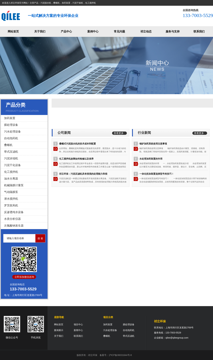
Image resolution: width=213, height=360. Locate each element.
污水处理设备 (12, 131)
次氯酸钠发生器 (14, 225)
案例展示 (58, 330)
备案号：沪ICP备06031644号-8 (116, 355)
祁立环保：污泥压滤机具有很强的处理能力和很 (83, 173)
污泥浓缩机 (11, 158)
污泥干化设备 (12, 165)
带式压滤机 (11, 151)
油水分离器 (11, 178)
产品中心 (66, 31)
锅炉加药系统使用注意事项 (153, 143)
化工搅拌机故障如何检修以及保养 (76, 158)
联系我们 (199, 31)
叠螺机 (8, 145)
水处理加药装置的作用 (150, 158)
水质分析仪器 (12, 218)
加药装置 (9, 118)
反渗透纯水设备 (14, 212)
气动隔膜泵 (11, 192)
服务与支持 (173, 31)
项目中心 (78, 324)
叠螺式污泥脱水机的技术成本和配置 (77, 143)
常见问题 (119, 31)
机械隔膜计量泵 (14, 185)
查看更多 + (119, 133)
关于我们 (39, 31)
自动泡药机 (11, 138)
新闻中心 (78, 330)
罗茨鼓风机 (11, 205)
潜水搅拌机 (11, 198)
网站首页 (13, 31)
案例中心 (92, 31)
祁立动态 (146, 31)
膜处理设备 (11, 124)
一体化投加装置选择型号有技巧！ (156, 173)
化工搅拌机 (11, 171)
